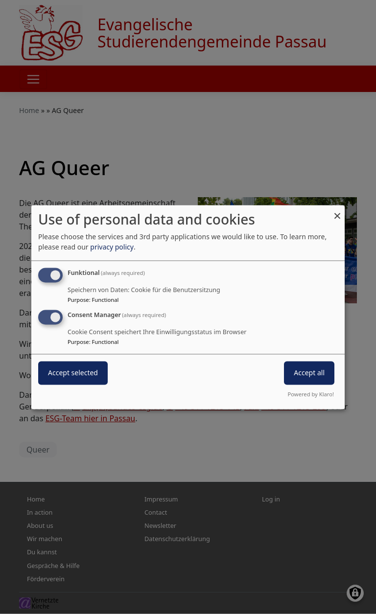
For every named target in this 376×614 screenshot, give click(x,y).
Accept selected (73, 372)
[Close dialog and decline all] (337, 211)
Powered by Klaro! (311, 394)
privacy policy (112, 246)
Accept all (309, 372)
